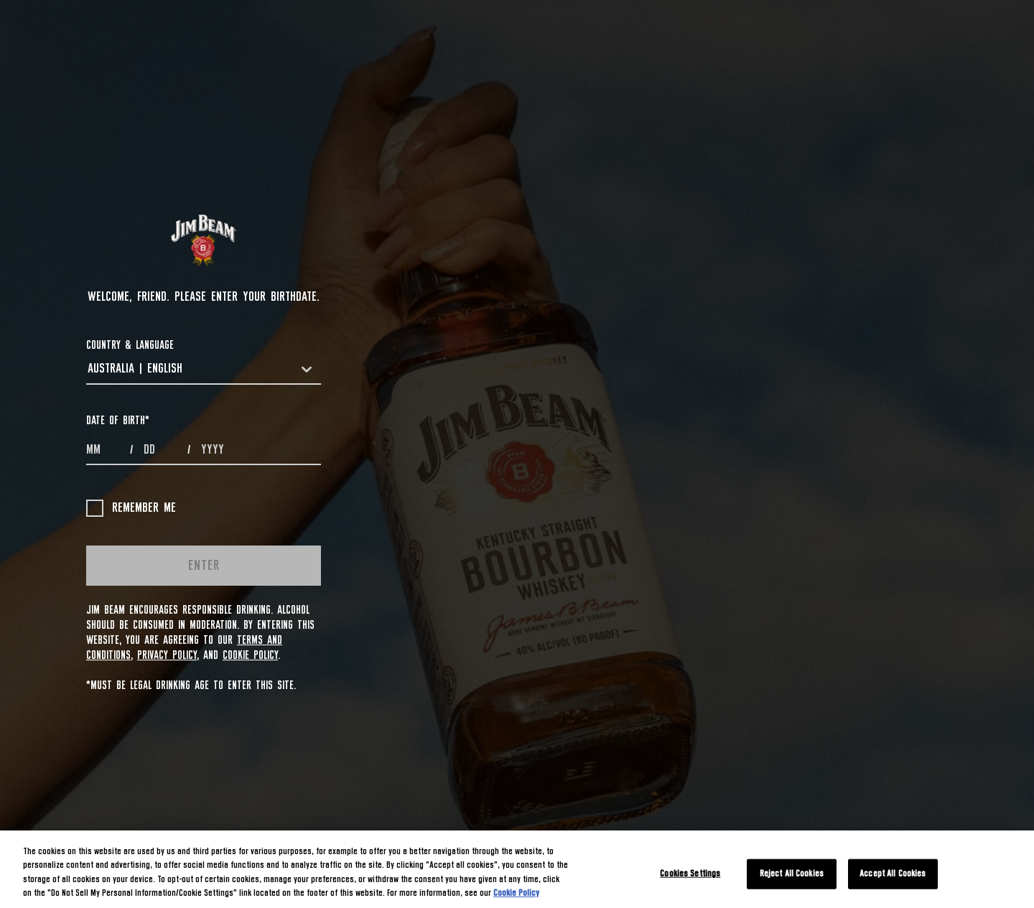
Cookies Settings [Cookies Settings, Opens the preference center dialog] (690, 874)
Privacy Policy (167, 655)
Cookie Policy (250, 655)
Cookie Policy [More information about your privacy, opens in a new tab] (516, 893)
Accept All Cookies (893, 874)
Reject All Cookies (792, 874)
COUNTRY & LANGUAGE (130, 345)
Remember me (131, 508)
